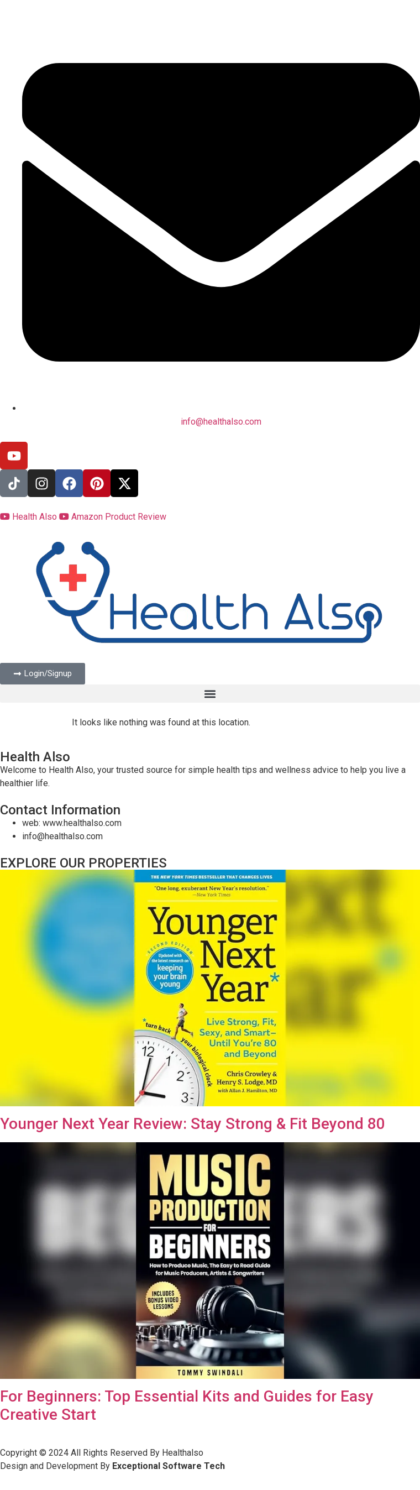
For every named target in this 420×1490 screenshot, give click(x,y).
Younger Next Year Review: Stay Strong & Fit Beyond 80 (192, 1124)
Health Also (29, 516)
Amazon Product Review (112, 516)
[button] (210, 693)
